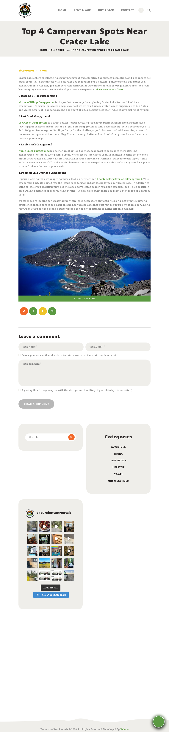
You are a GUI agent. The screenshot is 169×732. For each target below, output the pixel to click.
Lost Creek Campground (32, 122)
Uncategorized (118, 480)
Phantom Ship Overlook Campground (119, 179)
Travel (118, 474)
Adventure (118, 446)
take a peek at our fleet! (109, 89)
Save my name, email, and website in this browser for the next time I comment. (69, 355)
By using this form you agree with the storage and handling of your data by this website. (77, 390)
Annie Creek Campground (34, 151)
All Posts (57, 49)
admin (43, 70)
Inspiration (118, 460)
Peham (124, 729)
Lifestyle (118, 467)
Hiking (118, 453)
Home (44, 49)
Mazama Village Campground (36, 102)
